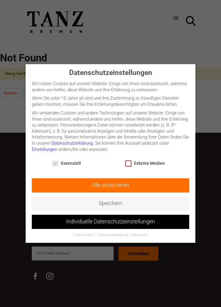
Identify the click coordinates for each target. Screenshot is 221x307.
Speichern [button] (110, 200)
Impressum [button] (140, 232)
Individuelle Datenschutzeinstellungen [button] (110, 219)
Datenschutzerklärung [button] (113, 232)
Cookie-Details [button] (83, 232)
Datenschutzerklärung (72, 140)
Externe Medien (145, 161)
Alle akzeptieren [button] (110, 182)
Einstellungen (44, 146)
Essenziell (66, 161)
